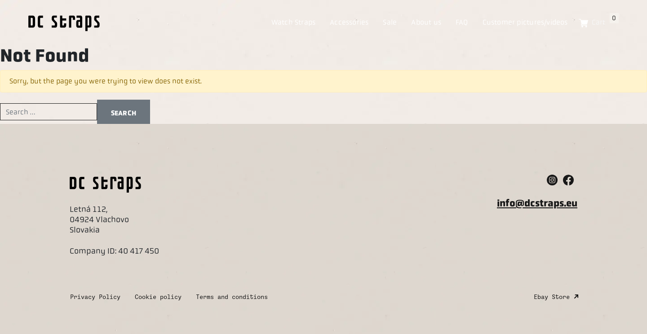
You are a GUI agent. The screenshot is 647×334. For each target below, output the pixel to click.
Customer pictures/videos (525, 22)
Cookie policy (158, 297)
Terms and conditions (232, 297)
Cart (604, 22)
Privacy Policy (95, 297)
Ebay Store (552, 297)
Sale (390, 22)
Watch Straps (293, 22)
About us (426, 22)
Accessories (349, 22)
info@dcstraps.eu (537, 203)
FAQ (462, 22)
